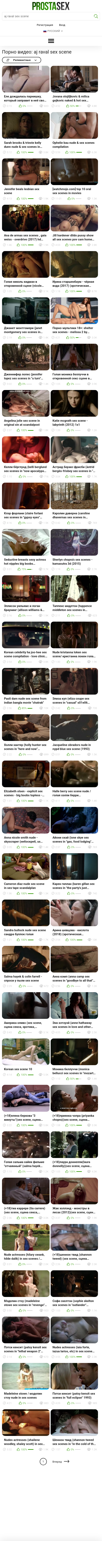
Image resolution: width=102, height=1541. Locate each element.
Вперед (57, 1461)
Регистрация (45, 24)
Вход (62, 24)
